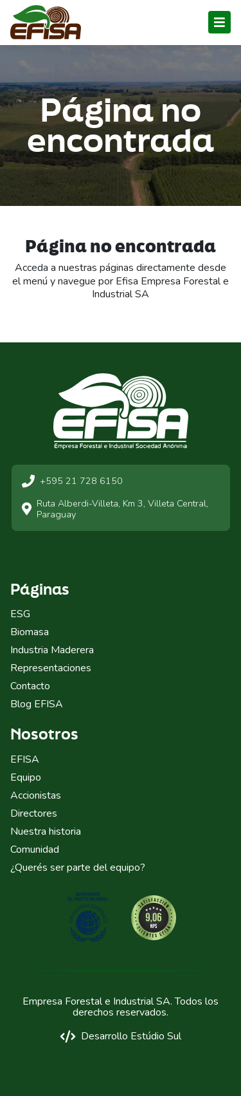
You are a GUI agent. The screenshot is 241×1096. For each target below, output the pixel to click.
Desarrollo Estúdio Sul (120, 1036)
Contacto (30, 686)
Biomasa (29, 632)
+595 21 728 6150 (72, 481)
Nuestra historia (45, 831)
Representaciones (50, 668)
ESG (20, 614)
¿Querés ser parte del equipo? (77, 867)
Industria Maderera (52, 650)
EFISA (24, 759)
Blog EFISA (36, 704)
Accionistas (35, 795)
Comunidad (34, 849)
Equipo (25, 777)
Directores (33, 813)
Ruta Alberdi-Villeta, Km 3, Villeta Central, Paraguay (115, 509)
